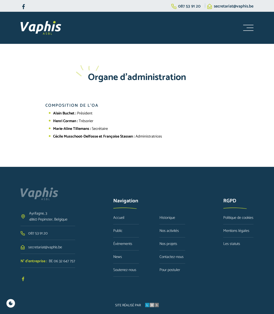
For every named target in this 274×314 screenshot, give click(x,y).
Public (117, 231)
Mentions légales (236, 231)
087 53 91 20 (189, 6)
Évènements (122, 244)
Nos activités (169, 231)
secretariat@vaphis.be (233, 6)
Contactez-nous (171, 257)
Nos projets (168, 244)
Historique (167, 218)
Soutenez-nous (124, 270)
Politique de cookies (238, 218)
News (117, 257)
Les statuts (231, 244)
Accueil (118, 218)
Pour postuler (169, 270)
